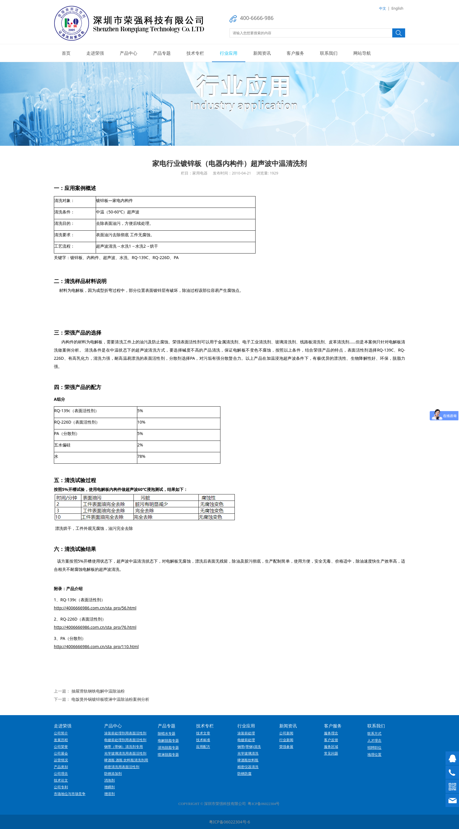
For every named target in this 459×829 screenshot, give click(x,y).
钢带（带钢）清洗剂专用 (123, 747)
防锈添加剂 (113, 774)
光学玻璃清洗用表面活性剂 (125, 753)
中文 (382, 8)
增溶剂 (109, 794)
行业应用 (228, 53)
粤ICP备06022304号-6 (229, 822)
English (397, 8)
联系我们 (329, 53)
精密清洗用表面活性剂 (121, 767)
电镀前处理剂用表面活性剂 (125, 740)
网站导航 (362, 53)
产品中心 (128, 53)
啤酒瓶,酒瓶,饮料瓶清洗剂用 (126, 760)
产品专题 (162, 53)
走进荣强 (95, 53)
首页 (66, 53)
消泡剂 (109, 780)
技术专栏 (195, 53)
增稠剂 (109, 787)
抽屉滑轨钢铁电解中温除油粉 (98, 691)
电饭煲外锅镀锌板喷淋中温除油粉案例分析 (110, 699)
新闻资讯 (262, 53)
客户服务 (295, 53)
